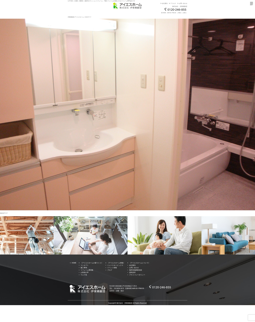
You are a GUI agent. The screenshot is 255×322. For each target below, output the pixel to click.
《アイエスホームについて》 (139, 263)
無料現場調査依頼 (135, 270)
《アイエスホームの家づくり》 (92, 263)
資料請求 (132, 272)
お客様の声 (85, 272)
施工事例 (84, 268)
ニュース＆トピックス (115, 265)
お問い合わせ (183, 3)
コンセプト (85, 265)
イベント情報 (112, 268)
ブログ (109, 270)
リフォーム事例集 (87, 270)
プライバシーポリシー (137, 275)
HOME (74, 263)
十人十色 (84, 275)
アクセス (173, 3)
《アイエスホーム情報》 (116, 263)
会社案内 (165, 3)
